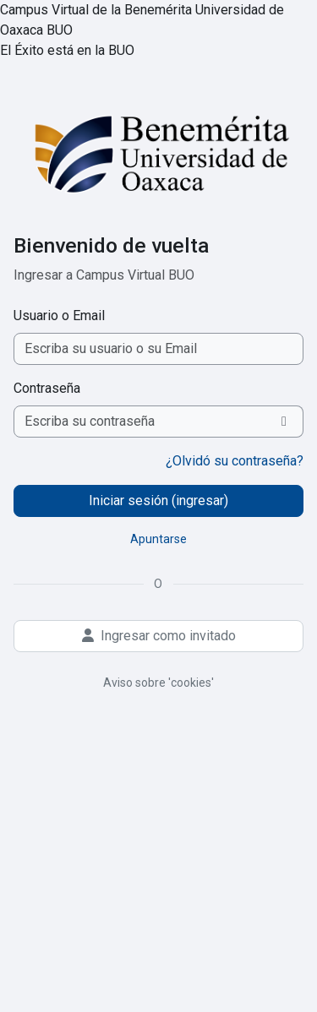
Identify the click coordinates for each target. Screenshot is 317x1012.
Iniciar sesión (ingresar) (158, 500)
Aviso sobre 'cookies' (158, 682)
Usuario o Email (59, 315)
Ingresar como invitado (159, 636)
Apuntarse (158, 539)
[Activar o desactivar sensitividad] (284, 421)
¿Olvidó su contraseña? (234, 461)
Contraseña (47, 388)
